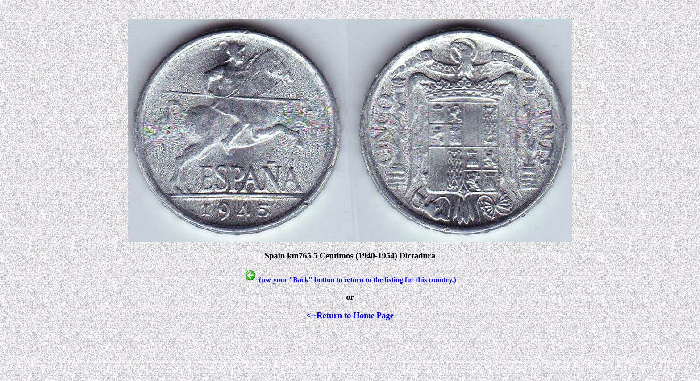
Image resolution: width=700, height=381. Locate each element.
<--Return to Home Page (350, 315)
